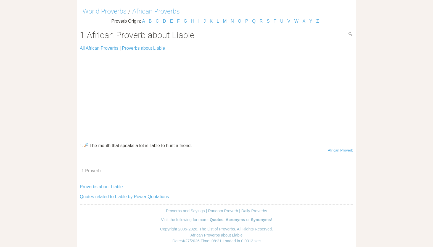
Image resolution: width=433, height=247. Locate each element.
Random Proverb (223, 211)
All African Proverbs (99, 48)
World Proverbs (104, 11)
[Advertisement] (216, 94)
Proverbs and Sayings (185, 211)
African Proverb (340, 150)
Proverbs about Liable (143, 48)
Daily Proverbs (254, 211)
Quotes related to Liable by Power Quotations (124, 196)
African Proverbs (156, 11)
